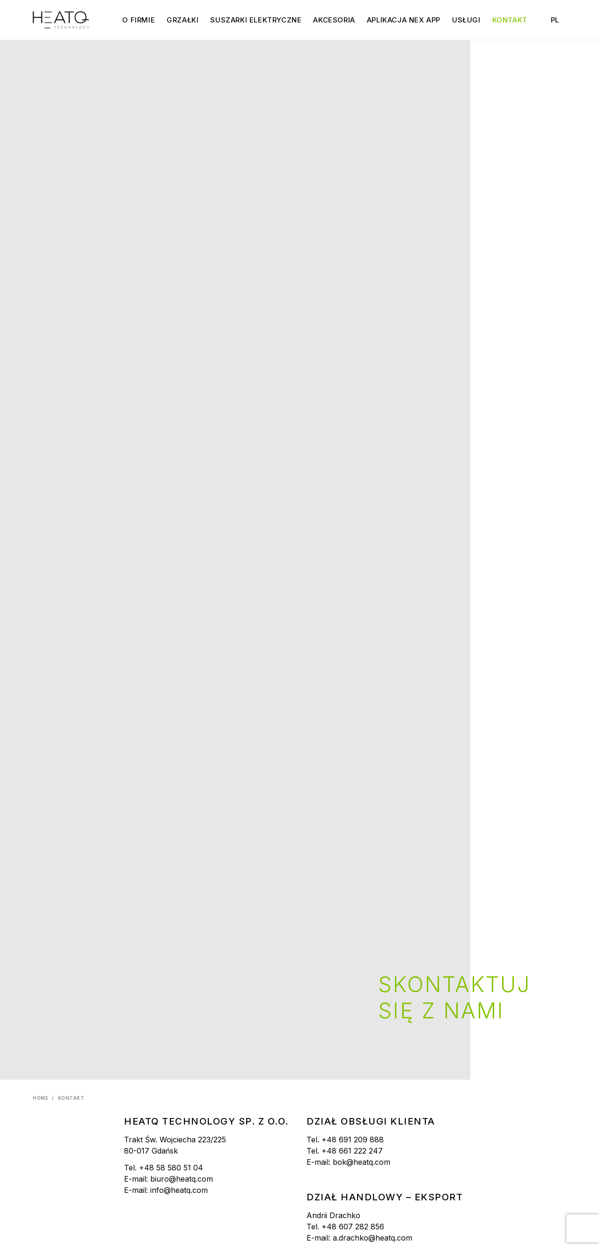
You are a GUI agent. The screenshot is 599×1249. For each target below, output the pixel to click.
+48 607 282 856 (352, 1226)
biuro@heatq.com (181, 1179)
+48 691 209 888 (352, 1139)
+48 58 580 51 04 (171, 1167)
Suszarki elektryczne (255, 20)
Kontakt (509, 20)
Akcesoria (334, 20)
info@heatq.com (179, 1190)
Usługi (466, 20)
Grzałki (182, 20)
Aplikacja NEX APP (403, 20)
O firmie (138, 20)
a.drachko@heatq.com (372, 1237)
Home (40, 1098)
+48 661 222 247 (352, 1150)
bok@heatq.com (361, 1162)
